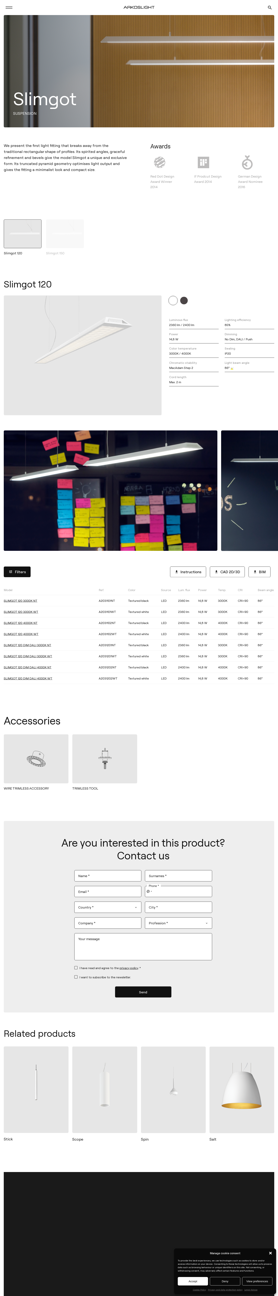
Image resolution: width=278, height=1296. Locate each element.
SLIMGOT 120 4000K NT (21, 629)
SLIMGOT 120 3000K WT (21, 617)
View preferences (257, 1281)
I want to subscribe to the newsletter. (105, 981)
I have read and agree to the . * (110, 972)
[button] (270, 1253)
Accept (193, 1281)
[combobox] (149, 895)
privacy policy (129, 972)
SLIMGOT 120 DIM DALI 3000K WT (28, 662)
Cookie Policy (199, 1289)
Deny (225, 1281)
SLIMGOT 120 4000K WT (21, 640)
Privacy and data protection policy (225, 1289)
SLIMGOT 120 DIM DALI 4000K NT (27, 673)
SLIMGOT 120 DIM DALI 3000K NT (27, 651)
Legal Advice (251, 1289)
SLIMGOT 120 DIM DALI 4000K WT (28, 684)
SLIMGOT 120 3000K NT (20, 606)
